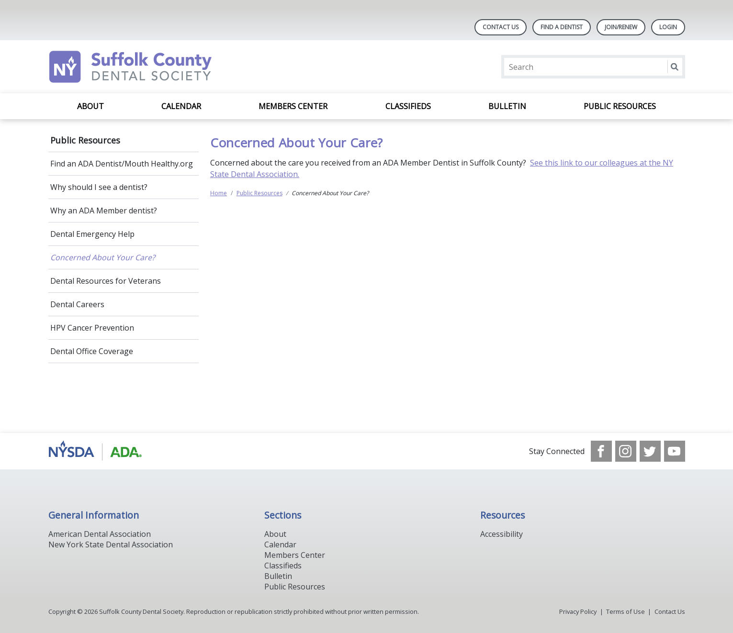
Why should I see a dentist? (98, 187)
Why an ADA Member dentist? (103, 210)
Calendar (181, 106)
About (90, 106)
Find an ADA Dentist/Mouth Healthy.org (121, 163)
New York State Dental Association (110, 544)
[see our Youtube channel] (674, 451)
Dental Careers (77, 304)
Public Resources (620, 106)
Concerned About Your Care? (102, 257)
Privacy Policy (578, 611)
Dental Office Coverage (91, 351)
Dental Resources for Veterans (105, 281)
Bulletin (507, 106)
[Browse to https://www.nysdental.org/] (97, 451)
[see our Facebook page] (601, 451)
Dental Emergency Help (92, 234)
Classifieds (408, 106)
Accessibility (501, 534)
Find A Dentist (562, 27)
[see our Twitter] (650, 451)
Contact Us (501, 27)
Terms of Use (625, 611)
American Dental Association (99, 534)
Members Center (293, 106)
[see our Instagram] (625, 451)
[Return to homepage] (172, 67)
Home (218, 193)
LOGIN (668, 27)
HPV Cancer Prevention (92, 327)
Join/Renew (621, 27)
